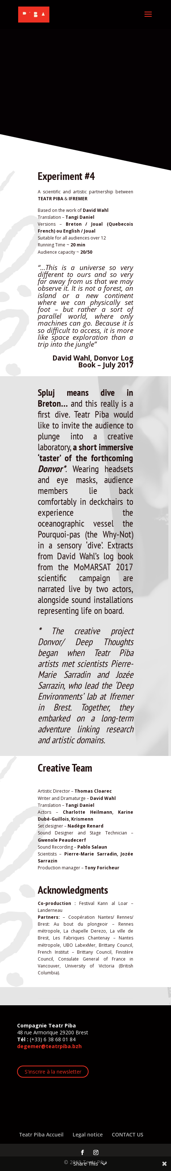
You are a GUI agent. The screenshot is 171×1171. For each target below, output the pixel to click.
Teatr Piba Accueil (41, 1134)
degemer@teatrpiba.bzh (49, 1046)
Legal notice (88, 1134)
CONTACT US (127, 1134)
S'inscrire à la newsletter (53, 1071)
